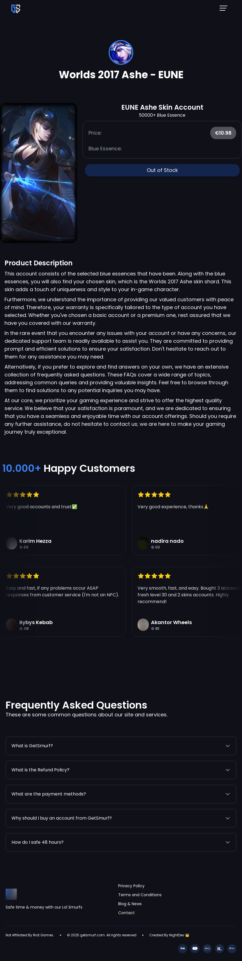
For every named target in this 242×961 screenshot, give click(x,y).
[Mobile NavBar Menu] (225, 7)
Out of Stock (162, 170)
